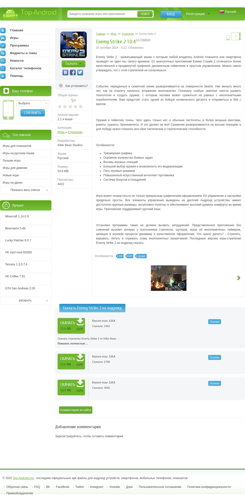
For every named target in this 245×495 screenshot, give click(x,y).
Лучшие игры (12, 160)
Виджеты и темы (18, 53)
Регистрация (195, 14)
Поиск (145, 14)
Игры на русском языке (18, 153)
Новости (12, 60)
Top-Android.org (23, 478)
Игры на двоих (13, 182)
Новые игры (11, 175)
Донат (141, 256)
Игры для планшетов (17, 146)
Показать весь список (25, 190)
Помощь (11, 76)
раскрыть (25, 300)
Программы (14, 45)
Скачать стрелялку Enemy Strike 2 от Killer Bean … (150, 341)
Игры (61, 132)
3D (120, 256)
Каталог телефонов (20, 68)
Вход (171, 14)
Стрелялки (75, 132)
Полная (214, 321)
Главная (11, 30)
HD (130, 256)
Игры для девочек (15, 168)
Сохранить (32, 113)
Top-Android (30, 14)
